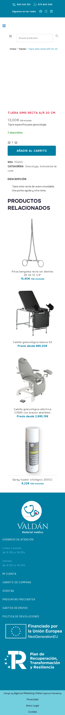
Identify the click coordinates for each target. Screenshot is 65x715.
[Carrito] (10, 36)
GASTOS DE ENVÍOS (15, 607)
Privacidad (32, 699)
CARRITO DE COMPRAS (16, 582)
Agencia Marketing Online (28, 693)
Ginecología (31, 166)
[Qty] (12, 142)
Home (13, 48)
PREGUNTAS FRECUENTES (18, 599)
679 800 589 (45, 4)
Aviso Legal (32, 705)
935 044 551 (23, 4)
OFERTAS (8, 590)
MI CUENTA (9, 573)
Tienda (22, 48)
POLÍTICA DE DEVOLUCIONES (20, 616)
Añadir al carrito (32, 151)
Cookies (32, 711)
